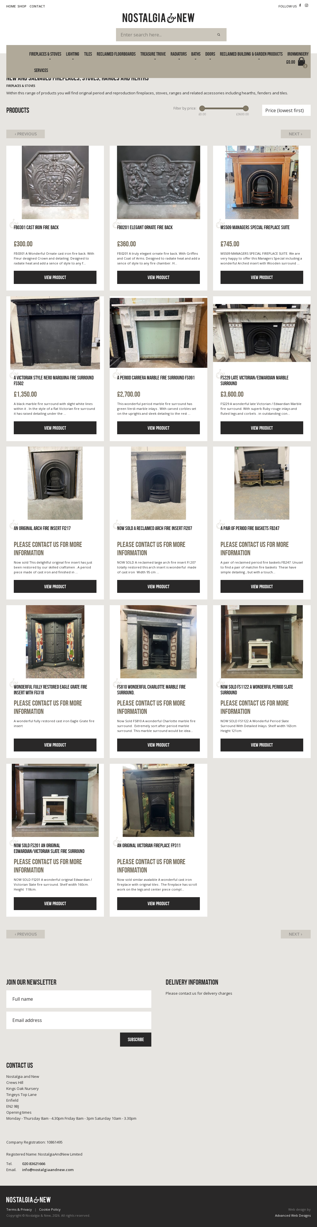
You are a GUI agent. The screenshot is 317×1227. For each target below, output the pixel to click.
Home (11, 6)
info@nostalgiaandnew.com (40, 1170)
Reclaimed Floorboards (116, 54)
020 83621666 (25, 1164)
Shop (22, 6)
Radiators (179, 54)
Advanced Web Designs (293, 1215)
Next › (295, 134)
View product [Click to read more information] (55, 277)
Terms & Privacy (19, 1209)
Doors (210, 54)
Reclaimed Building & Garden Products (251, 54)
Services (41, 70)
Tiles (88, 54)
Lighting (72, 54)
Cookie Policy (50, 1209)
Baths (195, 54)
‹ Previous (26, 134)
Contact (37, 6)
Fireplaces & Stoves (45, 54)
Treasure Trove (153, 54)
